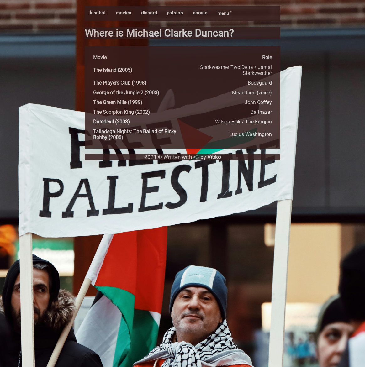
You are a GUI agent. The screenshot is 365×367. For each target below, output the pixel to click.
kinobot (98, 13)
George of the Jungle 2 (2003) (126, 93)
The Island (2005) (112, 70)
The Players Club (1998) (119, 83)
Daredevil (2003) (111, 122)
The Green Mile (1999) (117, 102)
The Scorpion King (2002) (121, 112)
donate (200, 13)
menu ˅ (224, 13)
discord (149, 13)
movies (123, 13)
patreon (175, 13)
